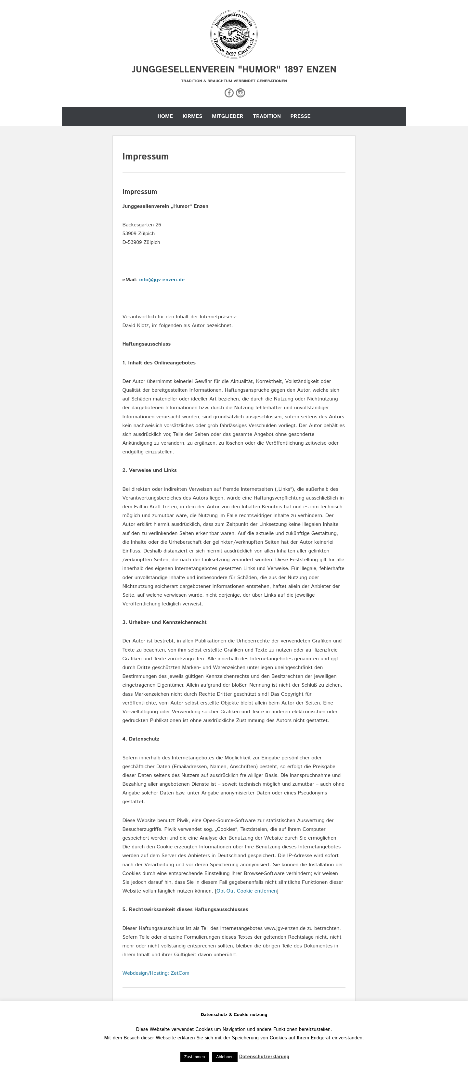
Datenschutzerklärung (264, 1056)
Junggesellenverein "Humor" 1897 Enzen (234, 69)
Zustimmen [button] (194, 1057)
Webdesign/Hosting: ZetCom (156, 973)
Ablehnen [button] (225, 1057)
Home (165, 116)
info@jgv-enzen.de (162, 280)
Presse (300, 116)
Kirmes (192, 116)
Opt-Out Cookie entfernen (246, 891)
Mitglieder (227, 116)
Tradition (267, 116)
